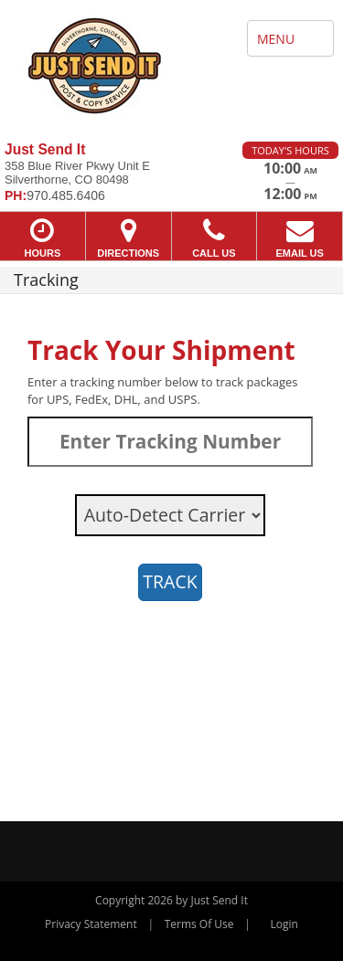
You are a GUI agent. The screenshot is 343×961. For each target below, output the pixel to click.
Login (284, 924)
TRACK (170, 581)
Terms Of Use (199, 924)
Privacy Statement (91, 924)
